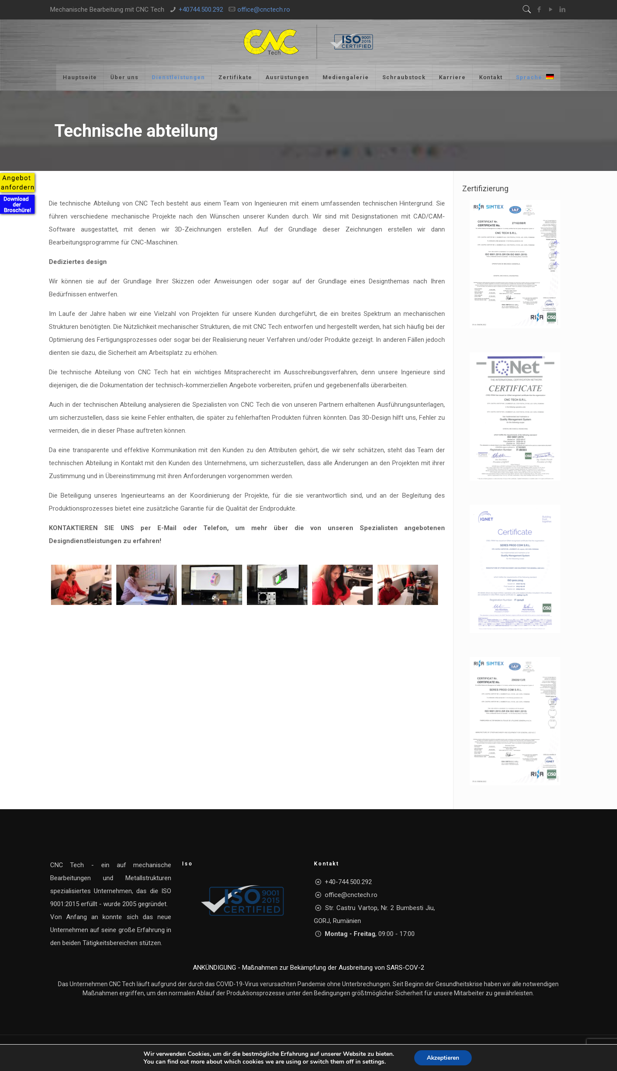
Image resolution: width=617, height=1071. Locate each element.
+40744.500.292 (201, 9)
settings (373, 1061)
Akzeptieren (442, 1057)
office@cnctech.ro (263, 9)
